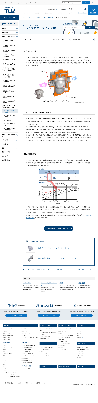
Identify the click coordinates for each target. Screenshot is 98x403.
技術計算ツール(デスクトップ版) (65, 335)
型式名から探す (7, 333)
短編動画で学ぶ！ (62, 331)
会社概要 (79, 333)
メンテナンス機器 (26, 369)
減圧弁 (4, 352)
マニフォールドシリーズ (9, 374)
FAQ (40, 358)
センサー (5, 362)
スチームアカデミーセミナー (46, 347)
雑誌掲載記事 (81, 283)
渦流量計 (5, 356)
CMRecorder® (61, 339)
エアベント (5, 368)
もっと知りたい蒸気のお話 (64, 329)
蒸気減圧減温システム (27, 360)
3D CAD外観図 (6, 339)
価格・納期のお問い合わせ (83, 349)
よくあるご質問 (80, 354)
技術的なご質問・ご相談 (82, 347)
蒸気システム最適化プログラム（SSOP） (47, 329)
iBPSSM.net (42, 334)
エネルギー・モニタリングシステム (29, 356)
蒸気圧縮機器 (25, 358)
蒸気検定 (60, 347)
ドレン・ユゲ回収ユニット (27, 349)
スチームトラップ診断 (45, 336)
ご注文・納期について (82, 356)
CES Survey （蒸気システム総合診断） (48, 332)
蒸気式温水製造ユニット (27, 347)
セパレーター (6, 358)
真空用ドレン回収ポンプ (27, 354)
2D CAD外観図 (6, 337)
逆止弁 (4, 366)
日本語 (71, 9)
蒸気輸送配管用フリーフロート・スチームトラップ (57, 258)
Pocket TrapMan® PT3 (8, 329)
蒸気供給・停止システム (27, 362)
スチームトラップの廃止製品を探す (30, 337)
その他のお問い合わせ (82, 351)
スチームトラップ (7, 345)
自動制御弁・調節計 (7, 354)
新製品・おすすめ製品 (8, 335)
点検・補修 (24, 335)
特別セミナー (43, 351)
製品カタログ (25, 331)
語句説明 (79, 358)
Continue (86, 2)
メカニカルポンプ (7, 347)
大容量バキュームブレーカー (10, 370)
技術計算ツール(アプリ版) (64, 337)
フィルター (5, 360)
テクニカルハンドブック (64, 343)
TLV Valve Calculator (63, 341)
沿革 (78, 335)
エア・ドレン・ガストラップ (9, 372)
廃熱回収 (5, 349)
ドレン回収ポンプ (26, 352)
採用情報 (79, 337)
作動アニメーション (26, 333)
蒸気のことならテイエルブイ (9, 10)
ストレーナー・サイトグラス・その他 (11, 376)
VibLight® (5, 331)
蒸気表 (61, 283)
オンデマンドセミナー (45, 349)
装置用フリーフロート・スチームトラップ (53, 248)
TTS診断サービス (43, 338)
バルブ (4, 364)
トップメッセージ (81, 331)
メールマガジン (27, 283)
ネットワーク (80, 329)
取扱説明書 (24, 329)
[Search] (85, 9)
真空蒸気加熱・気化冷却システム (29, 345)
